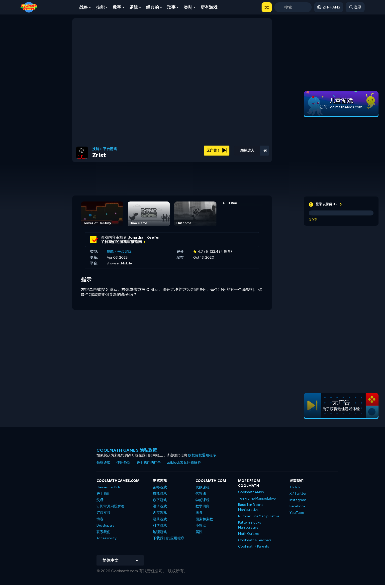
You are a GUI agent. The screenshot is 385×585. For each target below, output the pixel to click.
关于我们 (103, 493)
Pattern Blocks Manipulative (249, 525)
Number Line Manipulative (258, 516)
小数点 (200, 525)
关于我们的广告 (148, 462)
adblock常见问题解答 (184, 462)
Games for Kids (108, 487)
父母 (99, 500)
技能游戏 (160, 493)
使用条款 (123, 462)
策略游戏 (160, 487)
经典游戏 (160, 519)
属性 (198, 532)
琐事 (171, 7)
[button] (267, 7)
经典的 (152, 7)
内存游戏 (160, 513)
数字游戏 (160, 500)
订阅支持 (103, 513)
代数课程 (202, 487)
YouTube (296, 513)
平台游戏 (110, 149)
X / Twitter (297, 493)
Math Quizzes (249, 534)
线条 (198, 513)
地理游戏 (160, 532)
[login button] (355, 7)
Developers (105, 525)
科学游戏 (160, 525)
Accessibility (106, 538)
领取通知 (103, 462)
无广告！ (216, 150)
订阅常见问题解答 (110, 506)
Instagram (297, 500)
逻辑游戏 (160, 506)
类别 (188, 7)
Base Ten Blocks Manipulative (250, 507)
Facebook (297, 506)
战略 (83, 7)
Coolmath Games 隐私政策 (126, 450)
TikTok (294, 487)
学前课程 (202, 500)
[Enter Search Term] (293, 7)
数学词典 (202, 506)
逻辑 (133, 7)
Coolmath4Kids (251, 492)
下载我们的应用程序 (168, 538)
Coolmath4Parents (253, 546)
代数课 (200, 493)
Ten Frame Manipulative (257, 498)
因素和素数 (204, 519)
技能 (100, 7)
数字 (117, 7)
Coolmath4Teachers (255, 540)
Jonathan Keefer (144, 237)
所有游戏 (208, 7)
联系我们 (103, 532)
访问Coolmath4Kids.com (341, 107)
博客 (99, 519)
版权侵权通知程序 (202, 455)
